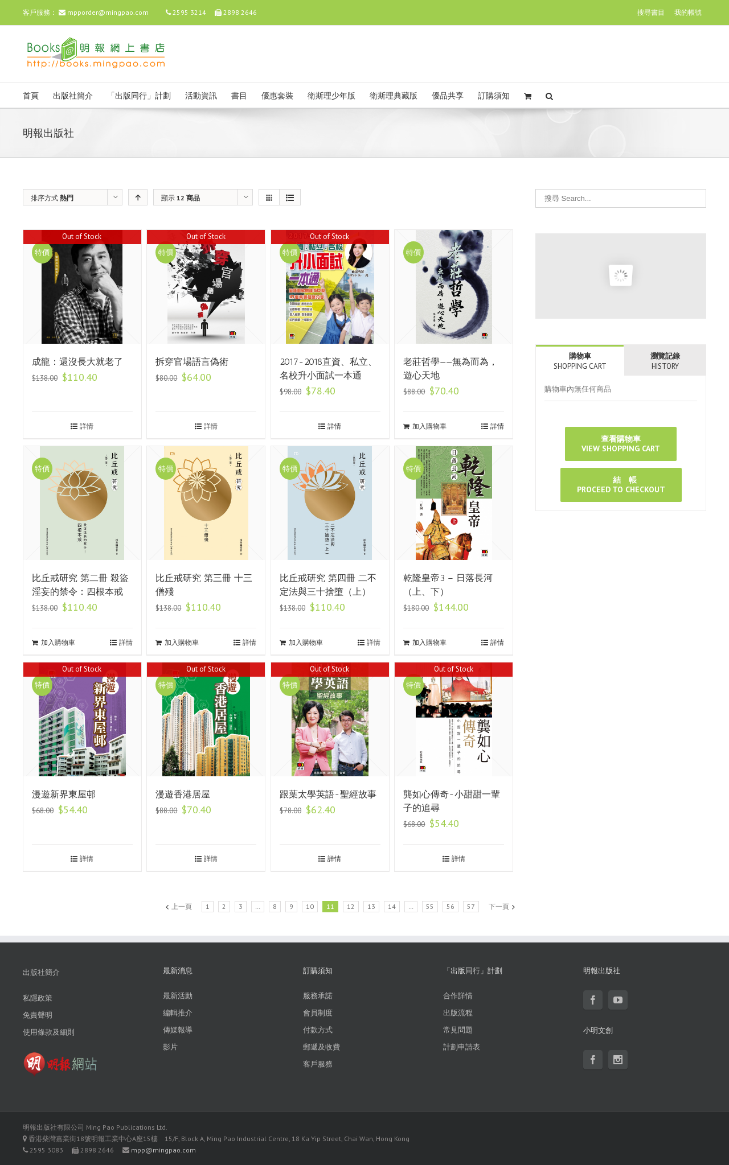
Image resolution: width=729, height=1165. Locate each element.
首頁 (31, 96)
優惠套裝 (277, 96)
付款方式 (318, 1030)
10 (310, 906)
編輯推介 (178, 1013)
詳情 (86, 426)
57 (471, 906)
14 (392, 906)
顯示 (180, 198)
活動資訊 (201, 96)
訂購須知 (494, 96)
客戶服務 (318, 1064)
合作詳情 (458, 996)
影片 (170, 1047)
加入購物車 (429, 426)
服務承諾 (318, 996)
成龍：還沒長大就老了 (77, 361)
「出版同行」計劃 (139, 96)
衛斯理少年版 (331, 96)
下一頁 (499, 906)
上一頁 (181, 906)
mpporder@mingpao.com (108, 12)
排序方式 (52, 198)
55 (430, 906)
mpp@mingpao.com (163, 1150)
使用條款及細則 (49, 1032)
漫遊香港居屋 (182, 794)
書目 (239, 96)
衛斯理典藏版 (393, 96)
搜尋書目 (651, 12)
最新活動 (178, 996)
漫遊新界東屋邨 (64, 794)
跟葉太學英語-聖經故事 (328, 794)
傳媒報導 (178, 1030)
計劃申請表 (461, 1047)
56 (450, 906)
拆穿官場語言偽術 (191, 361)
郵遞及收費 (321, 1047)
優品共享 (448, 96)
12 (351, 906)
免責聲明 (37, 1015)
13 (371, 906)
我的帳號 (688, 12)
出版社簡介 (73, 96)
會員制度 (318, 1013)
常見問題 (458, 1030)
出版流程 (458, 1013)
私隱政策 (37, 998)
